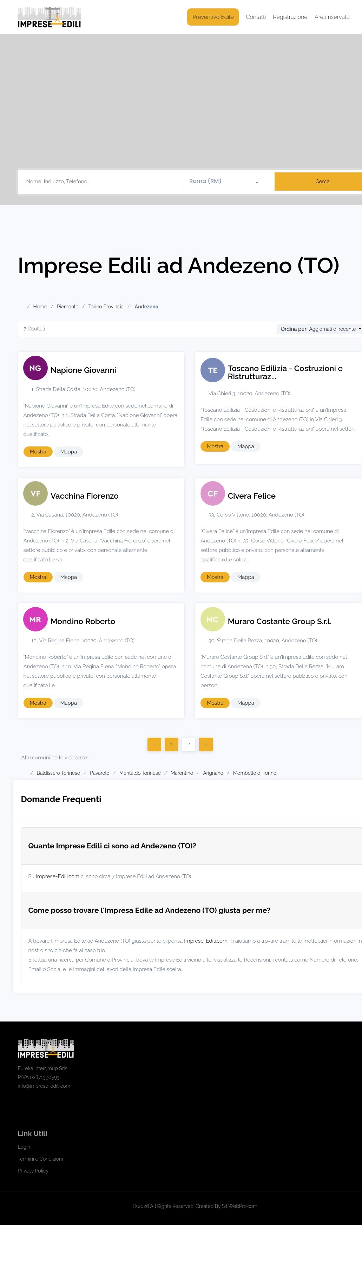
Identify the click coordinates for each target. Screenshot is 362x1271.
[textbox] (226, 181)
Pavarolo (99, 773)
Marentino (182, 773)
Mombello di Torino (254, 773)
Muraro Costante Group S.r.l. (279, 621)
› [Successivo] (206, 744)
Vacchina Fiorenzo (85, 495)
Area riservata (332, 17)
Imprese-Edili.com (57, 876)
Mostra (38, 452)
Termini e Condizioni (40, 1159)
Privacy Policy (33, 1171)
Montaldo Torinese (140, 773)
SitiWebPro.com (239, 1206)
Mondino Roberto (83, 621)
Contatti (256, 17)
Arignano (213, 773)
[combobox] (226, 181)
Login (24, 1147)
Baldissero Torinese (58, 773)
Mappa (68, 452)
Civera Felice (252, 495)
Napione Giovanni (83, 370)
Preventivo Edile (212, 17)
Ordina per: (294, 329)
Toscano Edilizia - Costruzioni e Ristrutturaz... (285, 372)
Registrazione (290, 17)
